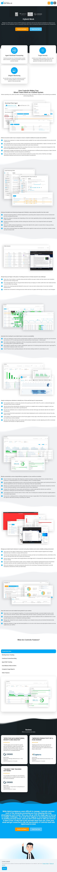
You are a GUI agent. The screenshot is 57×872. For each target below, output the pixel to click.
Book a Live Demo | (22, 829)
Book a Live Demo (21, 29)
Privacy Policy (46, 863)
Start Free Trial (36, 29)
